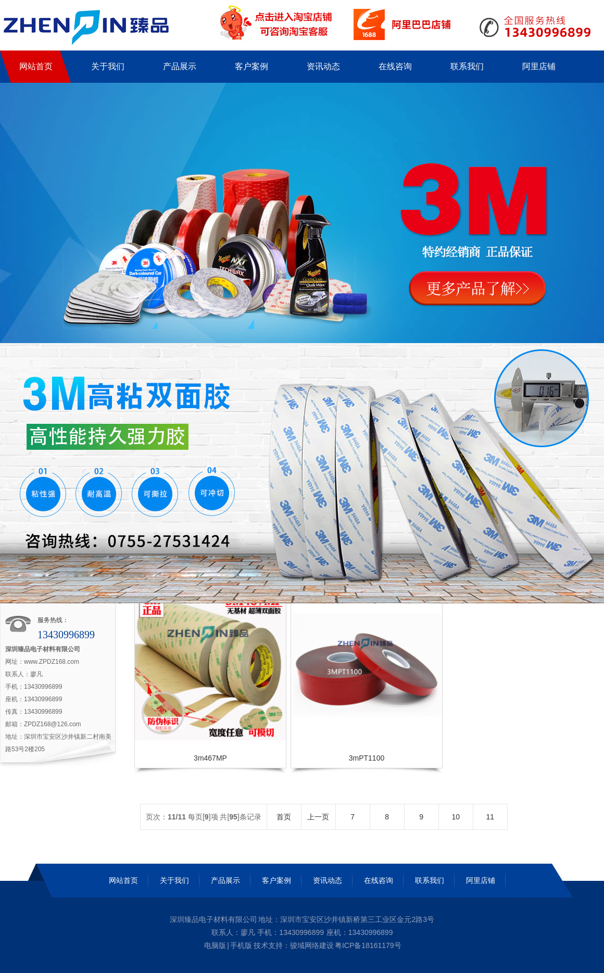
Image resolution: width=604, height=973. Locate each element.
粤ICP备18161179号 (368, 945)
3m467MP (210, 758)
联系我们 (429, 880)
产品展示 (225, 880)
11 (490, 817)
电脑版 (215, 945)
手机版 (241, 945)
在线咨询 (378, 880)
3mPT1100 (366, 758)
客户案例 (276, 880)
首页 (283, 817)
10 (455, 817)
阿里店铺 (480, 880)
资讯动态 (327, 880)
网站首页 (123, 880)
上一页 (318, 817)
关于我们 (174, 880)
